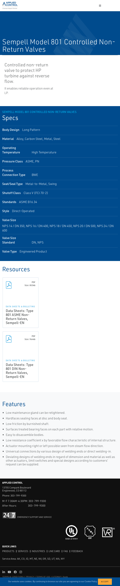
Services (23, 551)
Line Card (54, 551)
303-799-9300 (18, 495)
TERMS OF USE (43, 577)
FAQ (65, 551)
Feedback (77, 551)
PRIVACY (30, 577)
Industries (38, 551)
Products (8, 551)
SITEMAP (56, 577)
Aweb (65, 577)
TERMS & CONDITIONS (13, 577)
